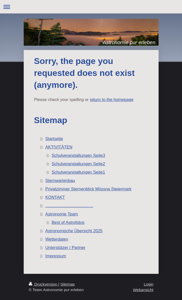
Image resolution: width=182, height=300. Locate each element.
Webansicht (143, 290)
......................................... (69, 205)
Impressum (55, 256)
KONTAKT (55, 197)
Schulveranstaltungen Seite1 (78, 172)
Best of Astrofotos (68, 222)
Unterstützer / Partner (65, 247)
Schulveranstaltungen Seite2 (78, 163)
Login (148, 284)
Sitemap (67, 284)
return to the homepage (112, 99)
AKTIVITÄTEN (58, 147)
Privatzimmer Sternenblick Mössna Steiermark (88, 189)
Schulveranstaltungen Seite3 (78, 155)
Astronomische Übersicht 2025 (74, 230)
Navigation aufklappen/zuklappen (91, 6)
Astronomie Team (61, 214)
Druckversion (43, 284)
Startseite (54, 138)
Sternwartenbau (60, 180)
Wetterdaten (56, 239)
